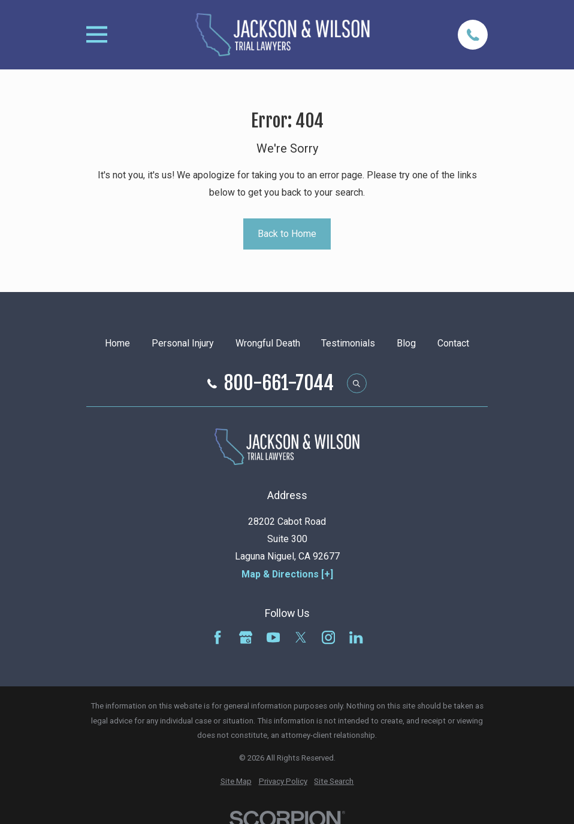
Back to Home (287, 233)
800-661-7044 (279, 383)
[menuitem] (236, 781)
